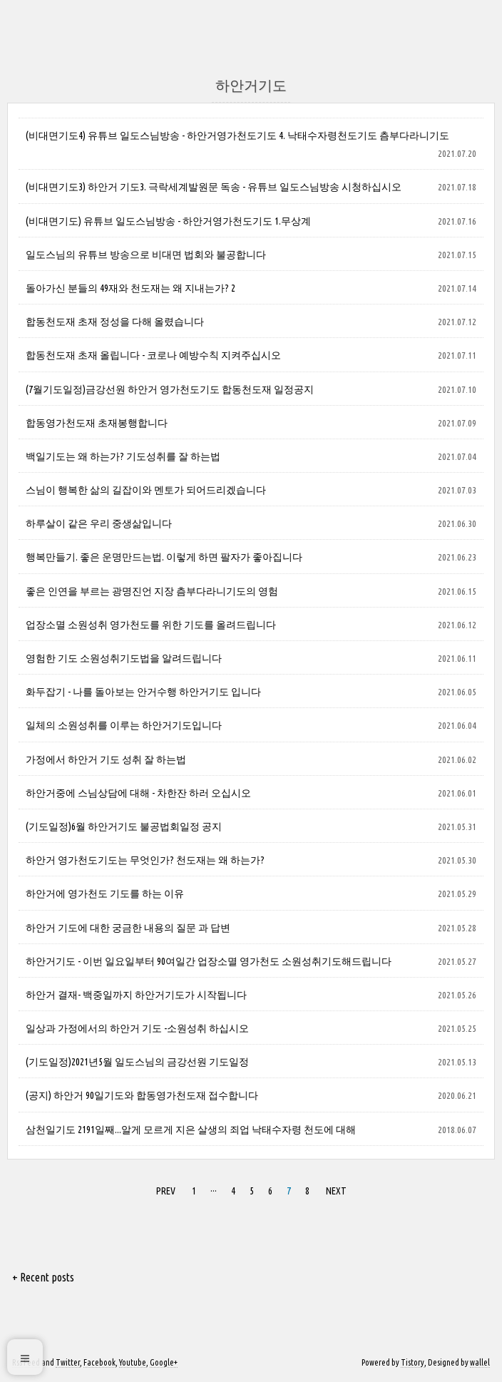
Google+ (164, 1362)
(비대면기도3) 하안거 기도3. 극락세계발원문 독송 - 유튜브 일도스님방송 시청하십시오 (213, 187)
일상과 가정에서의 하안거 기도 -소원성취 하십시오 (137, 1028)
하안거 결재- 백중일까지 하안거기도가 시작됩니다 (136, 994)
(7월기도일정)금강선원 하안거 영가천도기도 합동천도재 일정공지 (170, 389)
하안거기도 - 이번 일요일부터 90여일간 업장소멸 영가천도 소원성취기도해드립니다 (208, 961)
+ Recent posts (43, 1277)
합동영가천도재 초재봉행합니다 (97, 423)
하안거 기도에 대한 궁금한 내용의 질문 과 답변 (128, 927)
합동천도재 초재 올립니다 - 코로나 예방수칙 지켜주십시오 (153, 355)
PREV (164, 1189)
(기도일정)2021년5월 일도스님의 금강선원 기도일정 (137, 1062)
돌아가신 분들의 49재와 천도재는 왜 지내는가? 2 (130, 288)
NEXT (334, 1189)
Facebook (99, 1362)
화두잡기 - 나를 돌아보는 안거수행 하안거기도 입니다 (143, 691)
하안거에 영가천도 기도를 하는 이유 (105, 893)
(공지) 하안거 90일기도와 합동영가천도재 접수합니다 (142, 1095)
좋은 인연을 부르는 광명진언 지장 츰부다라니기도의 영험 (152, 591)
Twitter (68, 1362)
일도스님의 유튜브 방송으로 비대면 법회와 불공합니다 (146, 254)
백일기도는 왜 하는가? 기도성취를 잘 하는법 (123, 456)
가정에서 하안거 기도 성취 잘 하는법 (106, 759)
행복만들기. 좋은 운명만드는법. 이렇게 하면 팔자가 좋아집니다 (164, 557)
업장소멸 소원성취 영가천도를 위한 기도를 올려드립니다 (151, 624)
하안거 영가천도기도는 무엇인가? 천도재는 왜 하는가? (145, 860)
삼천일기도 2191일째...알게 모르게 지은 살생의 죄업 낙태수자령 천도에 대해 (191, 1129)
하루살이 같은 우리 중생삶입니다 (99, 523)
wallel (480, 1362)
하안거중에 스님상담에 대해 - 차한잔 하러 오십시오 (138, 793)
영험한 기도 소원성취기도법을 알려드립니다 (124, 658)
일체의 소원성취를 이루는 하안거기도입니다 (124, 725)
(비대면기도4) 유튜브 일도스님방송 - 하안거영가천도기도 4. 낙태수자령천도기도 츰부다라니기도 (237, 135)
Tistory (412, 1362)
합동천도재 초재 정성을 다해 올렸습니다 (115, 321)
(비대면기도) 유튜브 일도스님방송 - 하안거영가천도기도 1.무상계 (168, 221)
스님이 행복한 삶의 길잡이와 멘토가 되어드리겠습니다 (146, 490)
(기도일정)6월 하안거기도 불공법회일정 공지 (124, 826)
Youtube (132, 1362)
